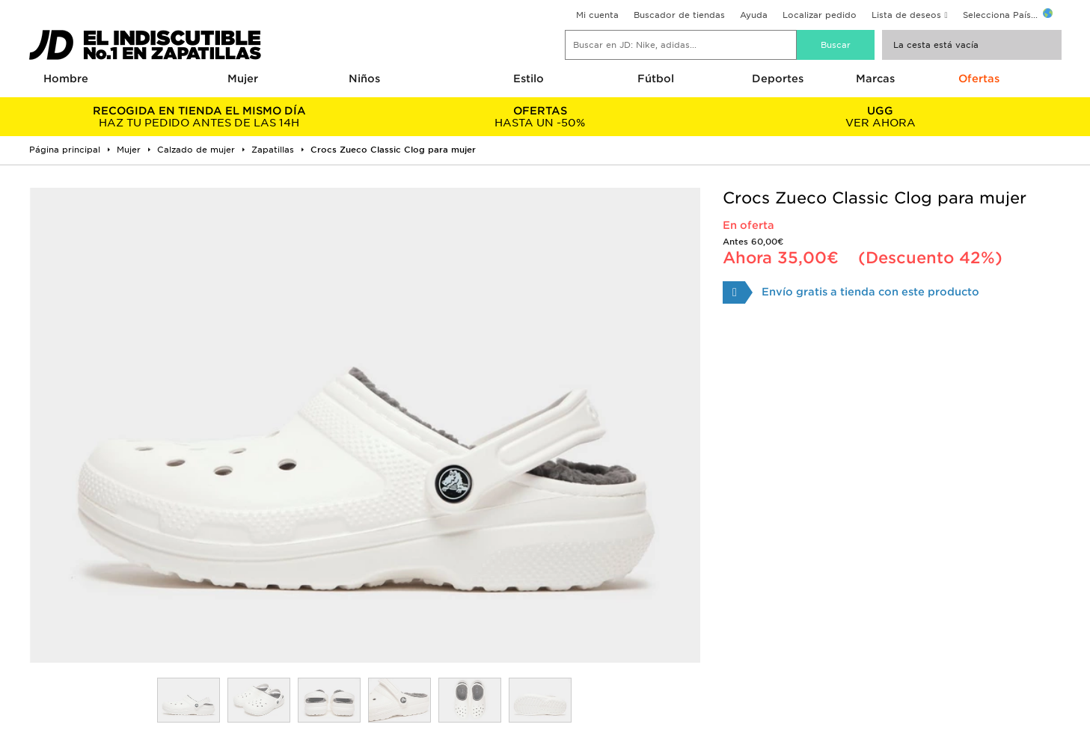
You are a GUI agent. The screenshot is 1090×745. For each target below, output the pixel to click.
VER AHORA (880, 117)
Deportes (777, 79)
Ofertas (978, 79)
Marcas (875, 79)
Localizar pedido (820, 15)
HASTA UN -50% (540, 117)
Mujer (242, 79)
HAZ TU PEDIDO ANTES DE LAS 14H (199, 117)
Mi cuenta (597, 15)
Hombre (65, 79)
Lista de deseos (906, 15)
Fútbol (655, 79)
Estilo (528, 79)
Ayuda (754, 15)
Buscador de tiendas (679, 15)
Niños (364, 79)
